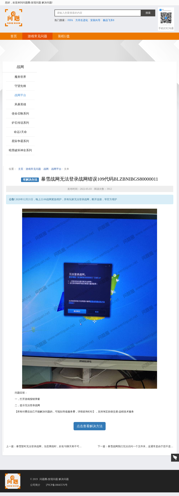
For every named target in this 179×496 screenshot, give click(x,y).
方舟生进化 (81, 20)
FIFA (70, 20)
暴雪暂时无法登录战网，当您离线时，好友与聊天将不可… (49, 446)
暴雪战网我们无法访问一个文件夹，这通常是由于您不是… (140, 446)
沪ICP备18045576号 (56, 485)
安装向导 (95, 20)
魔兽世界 (20, 76)
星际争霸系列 (20, 141)
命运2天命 (20, 131)
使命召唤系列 (20, 113)
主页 (20, 169)
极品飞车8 (108, 20)
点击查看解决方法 (90, 426)
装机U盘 (64, 36)
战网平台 (20, 95)
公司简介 (35, 485)
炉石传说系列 (20, 122)
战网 (46, 169)
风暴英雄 (20, 104)
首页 (13, 36)
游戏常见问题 (37, 36)
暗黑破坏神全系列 (20, 150)
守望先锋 (20, 85)
